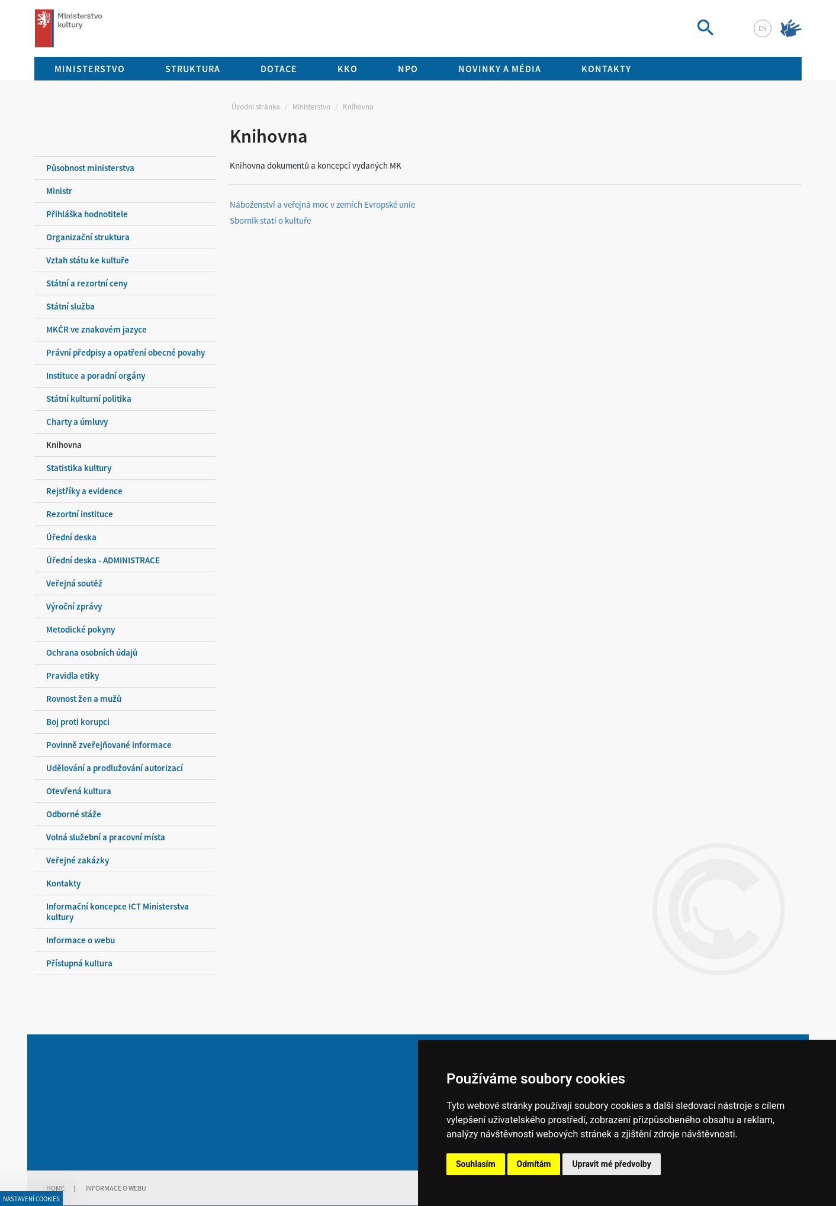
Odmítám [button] (534, 1164)
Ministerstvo (311, 107)
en (762, 28)
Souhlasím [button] (476, 1164)
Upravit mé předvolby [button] (611, 1164)
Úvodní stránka (255, 107)
